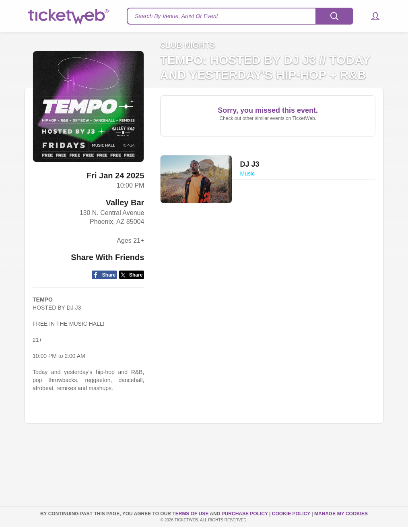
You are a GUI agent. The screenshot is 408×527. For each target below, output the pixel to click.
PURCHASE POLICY (245, 514)
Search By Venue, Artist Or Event (176, 16)
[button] (371, 16)
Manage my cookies (341, 514)
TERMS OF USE (191, 514)
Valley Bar (125, 202)
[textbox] (240, 16)
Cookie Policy (291, 514)
